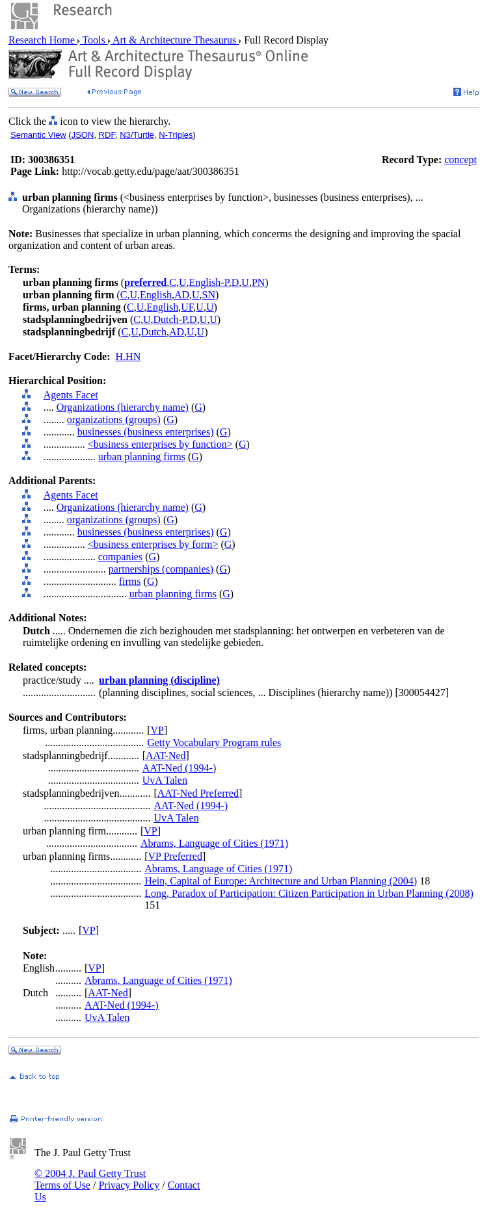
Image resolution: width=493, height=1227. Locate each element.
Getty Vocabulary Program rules (214, 742)
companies (120, 556)
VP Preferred (175, 856)
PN (258, 282)
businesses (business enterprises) (145, 431)
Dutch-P (170, 319)
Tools (94, 39)
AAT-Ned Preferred (198, 793)
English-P (208, 282)
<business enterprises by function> (160, 444)
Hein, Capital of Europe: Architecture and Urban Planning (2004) (280, 880)
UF (187, 307)
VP (157, 730)
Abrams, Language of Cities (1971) (214, 843)
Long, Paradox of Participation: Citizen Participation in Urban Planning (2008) (308, 893)
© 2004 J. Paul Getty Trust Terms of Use (90, 1179)
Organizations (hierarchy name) (123, 407)
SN (208, 294)
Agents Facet (71, 394)
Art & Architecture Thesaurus (175, 39)
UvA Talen (164, 780)
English (156, 294)
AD (181, 294)
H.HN (128, 356)
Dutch (154, 331)
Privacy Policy (128, 1185)
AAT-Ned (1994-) (179, 767)
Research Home (42, 39)
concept (460, 159)
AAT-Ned (166, 755)
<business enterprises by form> (153, 544)
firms (130, 581)
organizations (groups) (114, 419)
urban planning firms (141, 456)
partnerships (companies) (161, 569)
